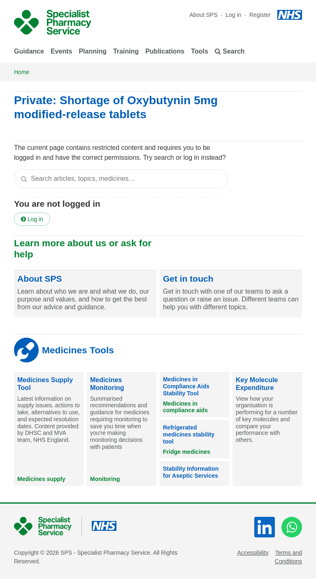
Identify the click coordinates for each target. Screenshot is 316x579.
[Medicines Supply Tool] (49, 429)
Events (61, 51)
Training (126, 51)
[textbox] (121, 178)
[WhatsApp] (291, 527)
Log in (234, 15)
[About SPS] (85, 294)
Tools (199, 51)
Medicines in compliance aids (185, 407)
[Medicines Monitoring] (121, 429)
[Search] (24, 178)
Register (260, 15)
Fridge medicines (186, 451)
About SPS (203, 15)
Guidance (29, 51)
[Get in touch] (231, 294)
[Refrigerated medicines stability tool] (194, 439)
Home (21, 72)
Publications (164, 51)
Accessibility (252, 552)
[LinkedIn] (264, 527)
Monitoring (105, 479)
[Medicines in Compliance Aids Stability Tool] (194, 395)
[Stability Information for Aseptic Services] (194, 474)
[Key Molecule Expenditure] (267, 429)
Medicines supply (41, 479)
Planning (93, 51)
